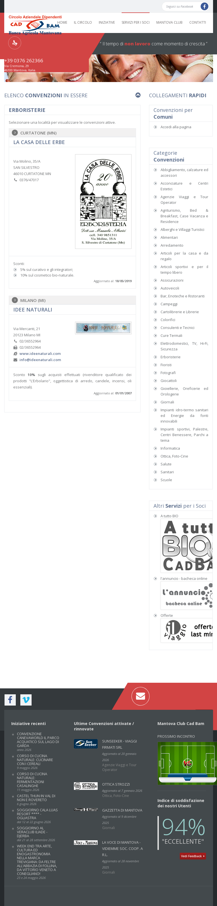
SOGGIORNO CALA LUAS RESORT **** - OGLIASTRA (37, 815)
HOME (62, 22)
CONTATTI (197, 22)
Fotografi (168, 372)
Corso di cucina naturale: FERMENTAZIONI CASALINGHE (32, 781)
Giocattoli (169, 380)
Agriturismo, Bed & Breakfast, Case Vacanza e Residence (185, 216)
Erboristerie (171, 356)
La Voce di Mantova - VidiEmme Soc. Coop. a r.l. (122, 848)
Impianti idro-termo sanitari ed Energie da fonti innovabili (185, 415)
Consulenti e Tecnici (177, 327)
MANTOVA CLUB (169, 22)
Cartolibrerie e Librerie (180, 311)
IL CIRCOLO (83, 22)
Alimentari (169, 237)
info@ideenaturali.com (40, 359)
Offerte (167, 615)
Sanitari (167, 471)
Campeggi (169, 303)
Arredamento (172, 245)
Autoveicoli (170, 288)
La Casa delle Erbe (39, 142)
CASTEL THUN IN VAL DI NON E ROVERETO (36, 799)
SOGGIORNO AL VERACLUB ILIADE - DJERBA (36, 833)
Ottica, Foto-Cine (174, 456)
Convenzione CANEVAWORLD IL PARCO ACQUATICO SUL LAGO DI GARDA (38, 741)
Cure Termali (171, 335)
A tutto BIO (169, 515)
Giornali (167, 402)
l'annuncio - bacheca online (184, 578)
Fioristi (166, 364)
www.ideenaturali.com (40, 353)
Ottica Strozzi (116, 784)
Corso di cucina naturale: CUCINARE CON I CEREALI (35, 761)
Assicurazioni (172, 280)
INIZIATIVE (107, 22)
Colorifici (168, 319)
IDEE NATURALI (32, 309)
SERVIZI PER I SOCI (136, 22)
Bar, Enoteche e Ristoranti (183, 296)
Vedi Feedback (193, 856)
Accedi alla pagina (176, 126)
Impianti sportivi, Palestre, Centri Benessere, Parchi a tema (185, 435)
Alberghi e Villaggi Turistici (182, 229)
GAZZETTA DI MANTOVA (122, 810)
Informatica (170, 448)
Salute (166, 464)
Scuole (166, 479)
